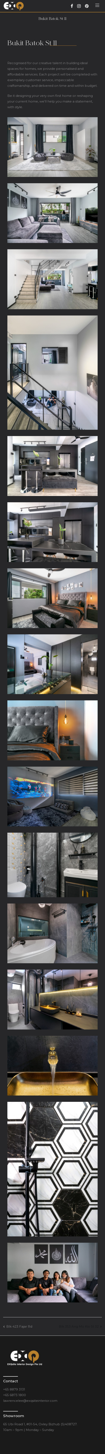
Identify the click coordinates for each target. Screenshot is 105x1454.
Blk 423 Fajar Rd (19, 1326)
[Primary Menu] (97, 6)
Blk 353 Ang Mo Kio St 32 (79, 1326)
